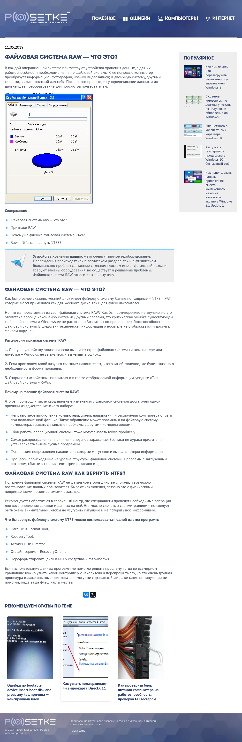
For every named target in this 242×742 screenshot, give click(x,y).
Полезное (103, 18)
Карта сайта (77, 730)
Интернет (223, 18)
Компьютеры (181, 18)
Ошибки (140, 18)
